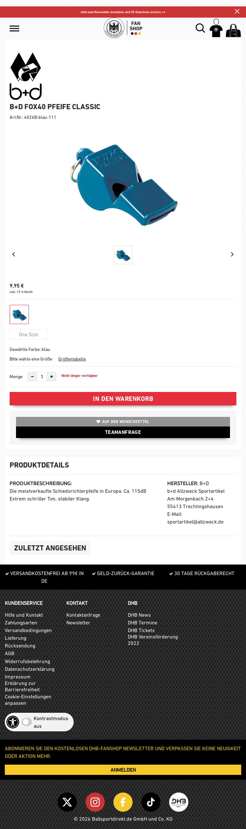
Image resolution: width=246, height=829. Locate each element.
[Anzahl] (42, 376)
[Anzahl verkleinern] (32, 376)
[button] (14, 28)
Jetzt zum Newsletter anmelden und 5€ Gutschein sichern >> (123, 12)
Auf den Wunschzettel (122, 421)
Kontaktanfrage (83, 615)
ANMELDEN (123, 770)
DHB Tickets (141, 630)
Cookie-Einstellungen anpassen (28, 700)
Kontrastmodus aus (51, 722)
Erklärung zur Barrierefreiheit (22, 686)
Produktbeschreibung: (41, 483)
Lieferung (15, 638)
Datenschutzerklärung (29, 669)
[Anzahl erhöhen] (51, 376)
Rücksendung (20, 645)
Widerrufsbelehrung (27, 661)
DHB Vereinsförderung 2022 (153, 640)
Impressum (18, 676)
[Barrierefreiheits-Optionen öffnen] (13, 722)
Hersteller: (182, 483)
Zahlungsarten (21, 622)
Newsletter (78, 622)
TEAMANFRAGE (123, 432)
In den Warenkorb (123, 398)
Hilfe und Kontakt (24, 615)
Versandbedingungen (28, 630)
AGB (9, 653)
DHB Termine (142, 622)
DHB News (139, 615)
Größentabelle (72, 359)
